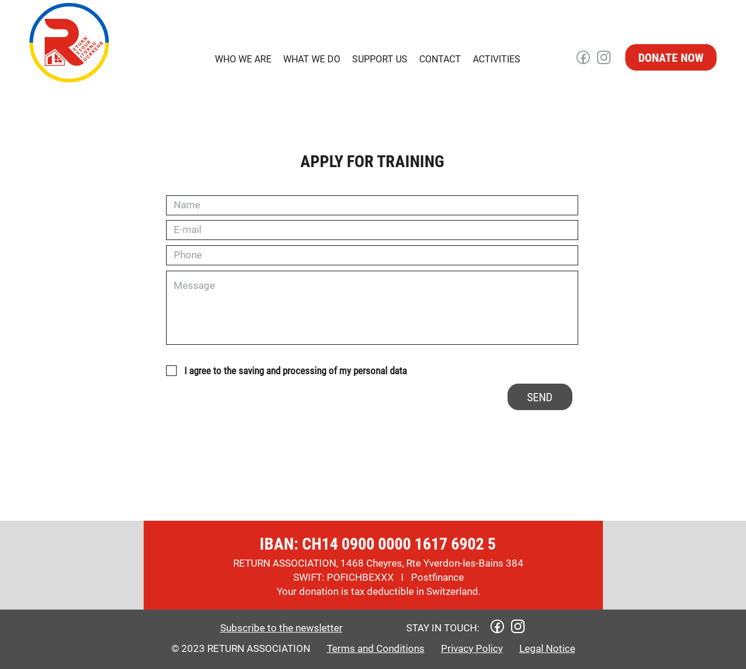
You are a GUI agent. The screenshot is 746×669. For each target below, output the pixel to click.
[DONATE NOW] (671, 57)
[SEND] (540, 397)
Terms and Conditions (376, 648)
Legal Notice (547, 648)
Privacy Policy (472, 648)
